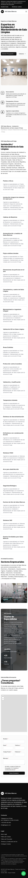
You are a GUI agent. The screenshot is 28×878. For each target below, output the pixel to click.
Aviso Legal (4, 834)
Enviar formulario (14, 773)
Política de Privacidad (6, 839)
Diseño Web (4, 872)
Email (5, 745)
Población (18, 751)
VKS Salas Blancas (9, 11)
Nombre (5, 738)
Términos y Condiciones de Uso (9, 841)
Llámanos (22, 53)
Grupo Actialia (11, 872)
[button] (14, 713)
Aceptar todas (4, 6)
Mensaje (6, 758)
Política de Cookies (6, 836)
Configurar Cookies (6, 844)
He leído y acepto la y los (12, 768)
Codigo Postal (7, 751)
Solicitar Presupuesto (8, 53)
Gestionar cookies (17, 6)
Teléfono (18, 745)
